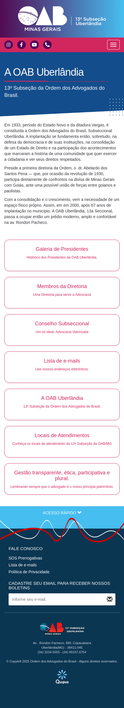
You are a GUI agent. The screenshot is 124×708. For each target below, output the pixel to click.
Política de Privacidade (29, 572)
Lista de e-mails (23, 565)
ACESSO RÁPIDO (62, 513)
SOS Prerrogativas (25, 558)
